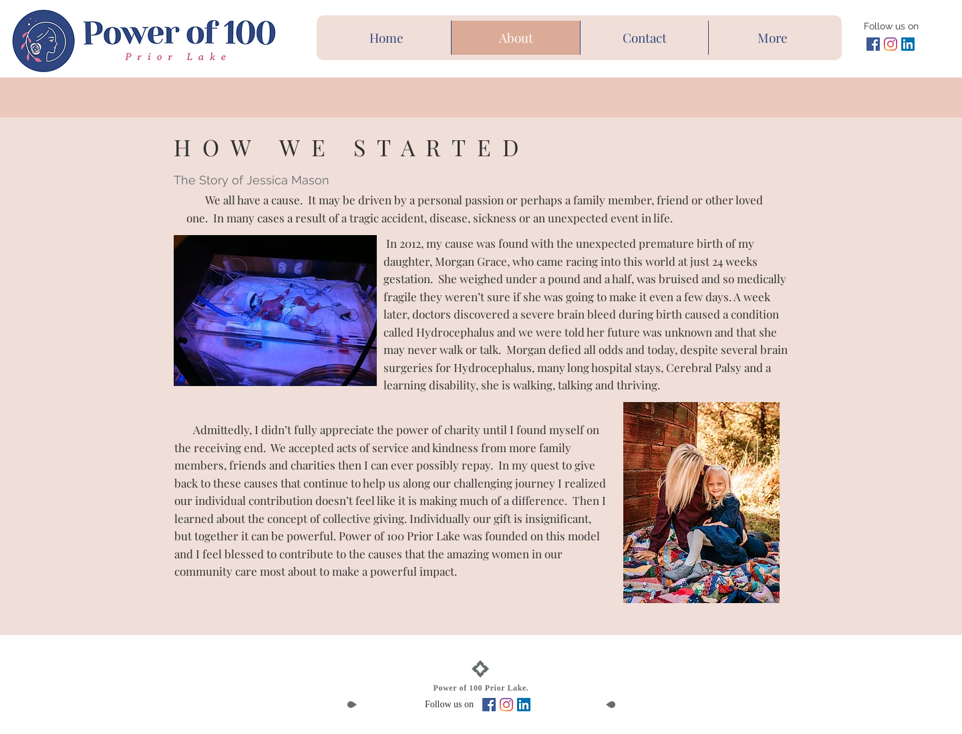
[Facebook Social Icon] (873, 44)
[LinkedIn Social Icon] (908, 44)
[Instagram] (890, 44)
